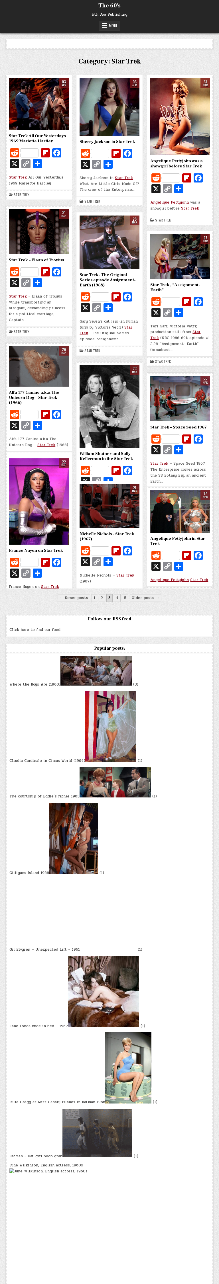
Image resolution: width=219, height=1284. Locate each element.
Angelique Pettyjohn (169, 202)
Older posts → (145, 598)
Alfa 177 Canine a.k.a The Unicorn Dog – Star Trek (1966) (34, 397)
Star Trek (18, 177)
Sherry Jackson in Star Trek (107, 141)
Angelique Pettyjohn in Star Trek (177, 541)
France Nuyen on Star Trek (36, 550)
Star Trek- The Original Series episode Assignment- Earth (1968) (108, 280)
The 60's (109, 5)
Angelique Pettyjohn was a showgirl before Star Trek (176, 163)
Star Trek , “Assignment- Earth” (175, 287)
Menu (113, 25)
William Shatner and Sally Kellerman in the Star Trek (106, 456)
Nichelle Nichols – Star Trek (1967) (107, 536)
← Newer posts (74, 598)
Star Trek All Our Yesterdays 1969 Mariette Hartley (37, 138)
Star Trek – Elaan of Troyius (36, 260)
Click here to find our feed (34, 630)
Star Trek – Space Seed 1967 (178, 427)
